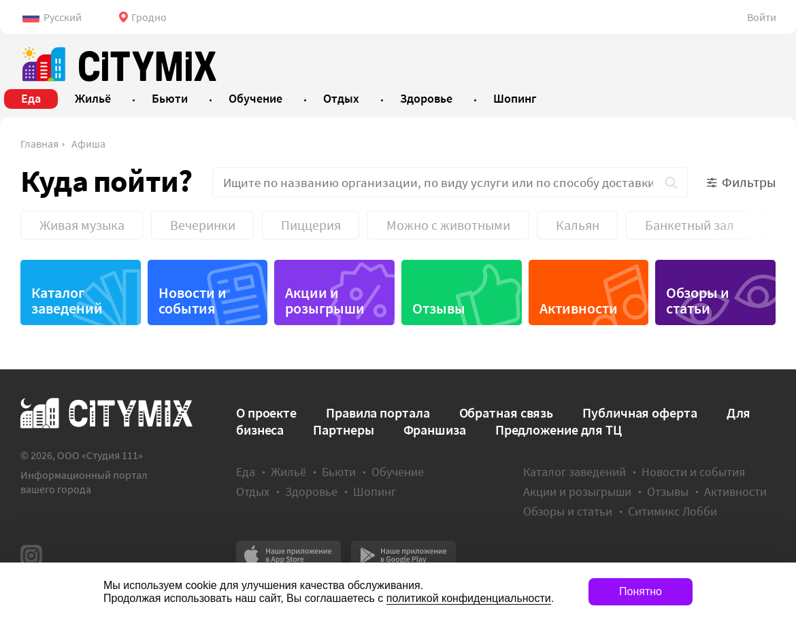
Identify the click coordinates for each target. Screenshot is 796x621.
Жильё (288, 472)
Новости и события (193, 300)
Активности (579, 308)
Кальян (577, 224)
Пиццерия (311, 224)
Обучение (397, 472)
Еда (245, 472)
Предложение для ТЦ (558, 429)
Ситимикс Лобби (672, 511)
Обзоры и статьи (697, 300)
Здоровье (311, 491)
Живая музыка (82, 224)
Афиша (88, 143)
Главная (39, 143)
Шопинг (374, 491)
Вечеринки (202, 224)
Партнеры (343, 429)
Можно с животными (448, 224)
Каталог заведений (67, 300)
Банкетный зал (689, 224)
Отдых (252, 491)
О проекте (266, 412)
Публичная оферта (639, 412)
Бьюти (339, 472)
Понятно (640, 591)
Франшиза (434, 429)
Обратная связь (506, 412)
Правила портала (378, 412)
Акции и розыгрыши (325, 300)
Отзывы (438, 308)
